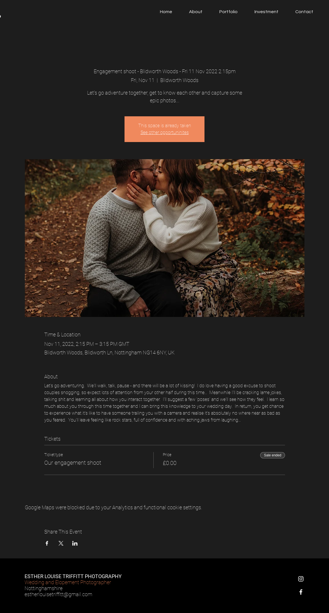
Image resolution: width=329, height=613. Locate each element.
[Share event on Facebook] (47, 543)
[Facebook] (300, 592)
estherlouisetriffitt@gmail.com (58, 594)
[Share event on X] (61, 543)
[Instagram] (300, 578)
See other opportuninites (165, 132)
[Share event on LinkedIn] (75, 543)
